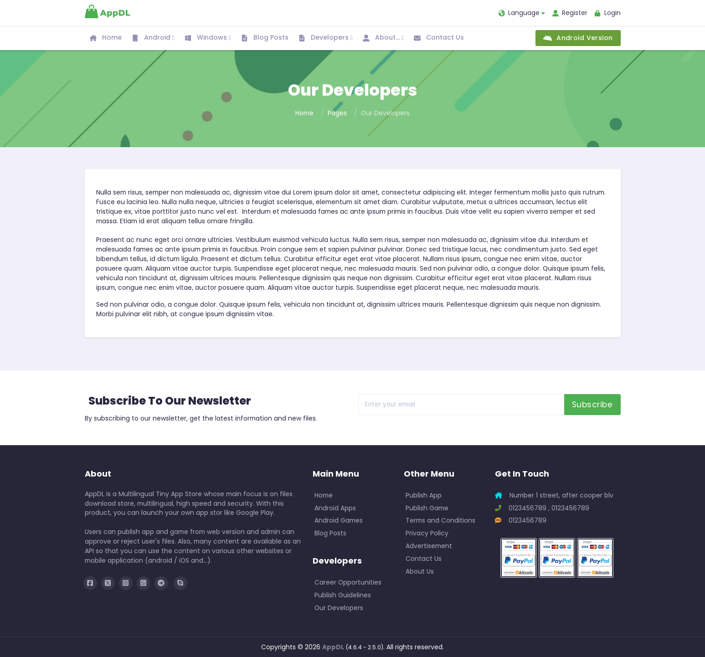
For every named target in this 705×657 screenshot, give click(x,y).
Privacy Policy (427, 533)
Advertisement (429, 545)
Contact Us (439, 37)
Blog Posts (264, 37)
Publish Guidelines (342, 595)
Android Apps (335, 508)
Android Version (578, 37)
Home (106, 37)
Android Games (338, 520)
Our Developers (338, 607)
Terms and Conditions (440, 520)
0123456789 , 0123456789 (542, 508)
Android (153, 38)
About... (383, 38)
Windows (208, 38)
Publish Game (427, 508)
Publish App (424, 495)
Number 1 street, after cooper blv (554, 495)
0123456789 (520, 520)
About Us (420, 571)
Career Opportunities (347, 582)
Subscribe (592, 404)
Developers (325, 38)
